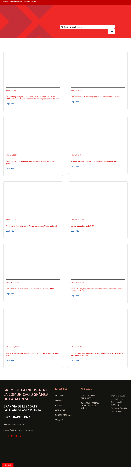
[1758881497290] (33, 247)
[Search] (62, 27)
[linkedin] (20, 436)
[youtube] (16, 436)
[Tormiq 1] (33, 120)
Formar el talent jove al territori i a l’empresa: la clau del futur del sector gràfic (32, 354)
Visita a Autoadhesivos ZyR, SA (82, 226)
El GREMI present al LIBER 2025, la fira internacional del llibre (94, 161)
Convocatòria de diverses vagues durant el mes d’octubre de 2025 (96, 97)
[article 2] (98, 120)
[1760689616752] (33, 55)
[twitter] (8, 436)
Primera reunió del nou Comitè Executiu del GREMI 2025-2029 (30, 289)
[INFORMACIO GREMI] (98, 55)
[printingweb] (33, 185)
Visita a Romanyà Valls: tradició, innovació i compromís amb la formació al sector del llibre (98, 290)
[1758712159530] (98, 247)
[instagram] (12, 436)
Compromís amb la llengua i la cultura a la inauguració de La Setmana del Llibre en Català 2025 (97, 354)
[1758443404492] (98, 312)
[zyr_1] (98, 185)
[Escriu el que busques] (87, 27)
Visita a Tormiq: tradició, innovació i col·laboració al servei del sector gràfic (31, 162)
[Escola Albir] (33, 312)
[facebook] (4, 436)
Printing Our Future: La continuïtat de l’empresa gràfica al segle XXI (31, 226)
